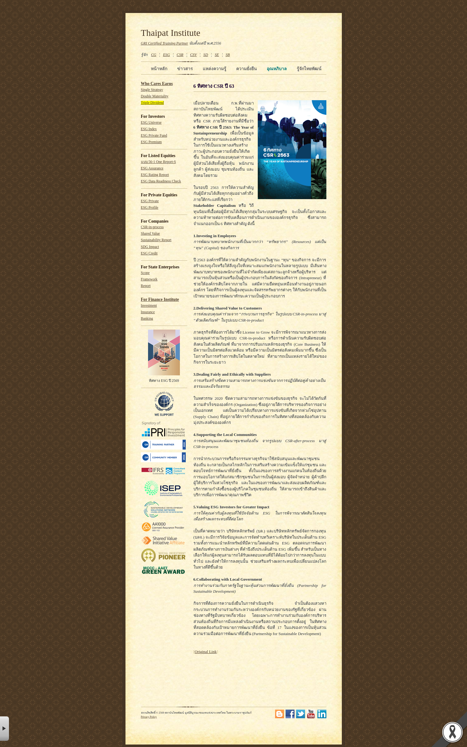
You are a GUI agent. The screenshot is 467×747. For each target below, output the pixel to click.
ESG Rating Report (155, 175)
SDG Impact (150, 247)
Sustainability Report (156, 240)
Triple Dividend (152, 103)
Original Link (206, 651)
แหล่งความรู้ (214, 68)
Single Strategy (152, 90)
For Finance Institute (160, 299)
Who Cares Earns (157, 83)
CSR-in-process (152, 227)
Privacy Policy (149, 716)
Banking (147, 319)
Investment (149, 306)
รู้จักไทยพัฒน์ (309, 68)
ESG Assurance (152, 168)
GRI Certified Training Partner (164, 43)
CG (153, 55)
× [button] (4, 728)
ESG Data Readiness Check (161, 181)
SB (228, 55)
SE (217, 55)
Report (146, 286)
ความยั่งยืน (246, 68)
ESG (166, 55)
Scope (145, 273)
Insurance (148, 312)
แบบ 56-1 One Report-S (158, 162)
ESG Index (149, 129)
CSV (193, 55)
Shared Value (150, 234)
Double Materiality (154, 96)
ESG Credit (149, 253)
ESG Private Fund (154, 136)
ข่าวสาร (185, 68)
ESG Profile (150, 208)
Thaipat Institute (171, 33)
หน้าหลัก (159, 68)
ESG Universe (151, 123)
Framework (149, 279)
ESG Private (150, 201)
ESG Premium (151, 142)
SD (205, 55)
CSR (179, 55)
